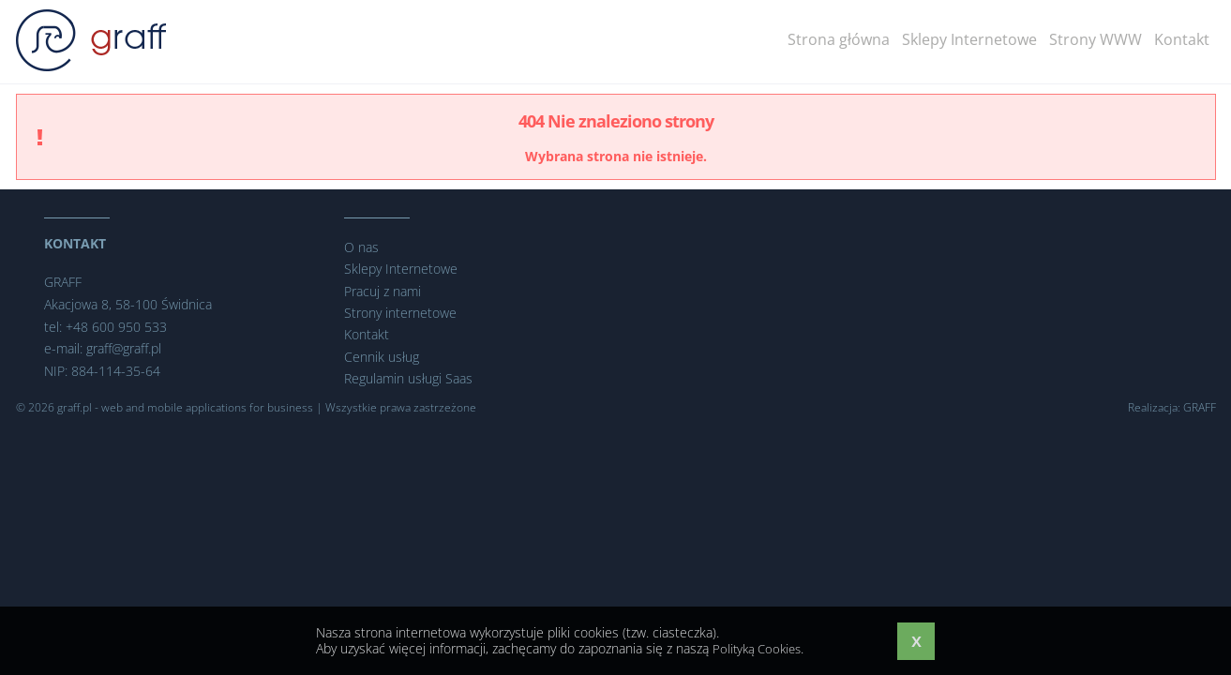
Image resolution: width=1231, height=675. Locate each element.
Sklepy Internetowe (985, 39)
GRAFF (1199, 407)
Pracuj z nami (382, 291)
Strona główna (864, 39)
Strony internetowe (400, 313)
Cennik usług (381, 357)
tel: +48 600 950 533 (105, 327)
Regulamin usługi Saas (408, 378)
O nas (361, 247)
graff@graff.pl (123, 348)
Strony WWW (1102, 39)
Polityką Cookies (760, 648)
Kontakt (1183, 39)
